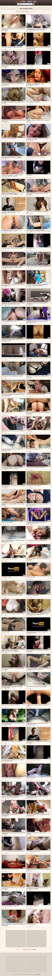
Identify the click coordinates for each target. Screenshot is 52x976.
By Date (17, 12)
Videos (34, 1)
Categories (29, 1)
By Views (22, 12)
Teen (20, 1)
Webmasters (38, 974)
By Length (27, 12)
